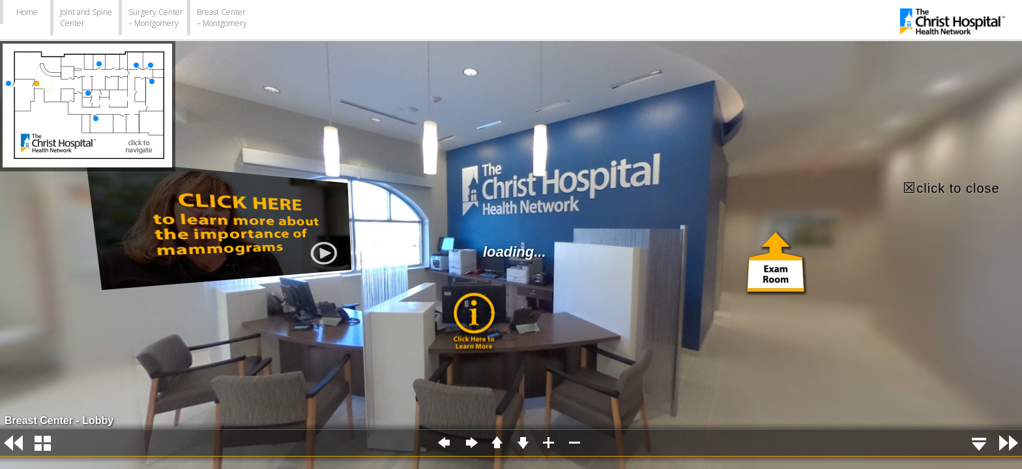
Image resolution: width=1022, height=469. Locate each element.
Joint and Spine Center (86, 18)
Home (27, 12)
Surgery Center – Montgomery (155, 18)
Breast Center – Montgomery (222, 18)
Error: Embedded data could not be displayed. (511, 234)
